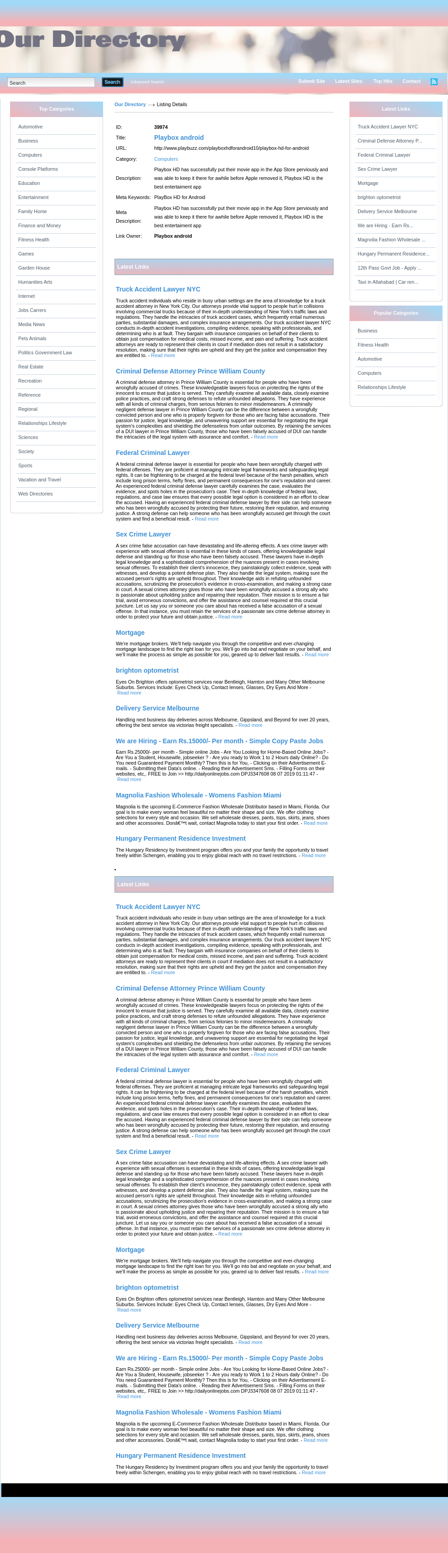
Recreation (30, 380)
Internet (26, 296)
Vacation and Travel (39, 479)
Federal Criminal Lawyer (384, 155)
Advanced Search (147, 82)
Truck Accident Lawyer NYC (388, 126)
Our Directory (130, 104)
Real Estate (30, 366)
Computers (30, 155)
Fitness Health (33, 239)
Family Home (32, 211)
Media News (31, 324)
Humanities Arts (35, 282)
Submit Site (311, 81)
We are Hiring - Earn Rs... (385, 225)
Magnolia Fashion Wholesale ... (392, 239)
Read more (163, 355)
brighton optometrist (379, 197)
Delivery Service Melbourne (387, 211)
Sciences (28, 437)
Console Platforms (38, 169)
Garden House (34, 268)
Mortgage (368, 183)
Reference (29, 395)
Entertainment (33, 197)
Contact (411, 81)
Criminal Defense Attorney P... (390, 140)
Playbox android (179, 137)
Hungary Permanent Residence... (394, 253)
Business (28, 140)
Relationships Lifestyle (42, 423)
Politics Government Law (45, 352)
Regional (27, 409)
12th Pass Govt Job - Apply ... (390, 268)
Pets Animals (32, 338)
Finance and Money (39, 225)
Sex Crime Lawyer (377, 169)
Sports (25, 465)
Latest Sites (349, 81)
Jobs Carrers (32, 310)
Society (26, 451)
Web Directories (35, 493)
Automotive (30, 126)
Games (26, 253)
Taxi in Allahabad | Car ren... (388, 282)
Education (29, 183)
